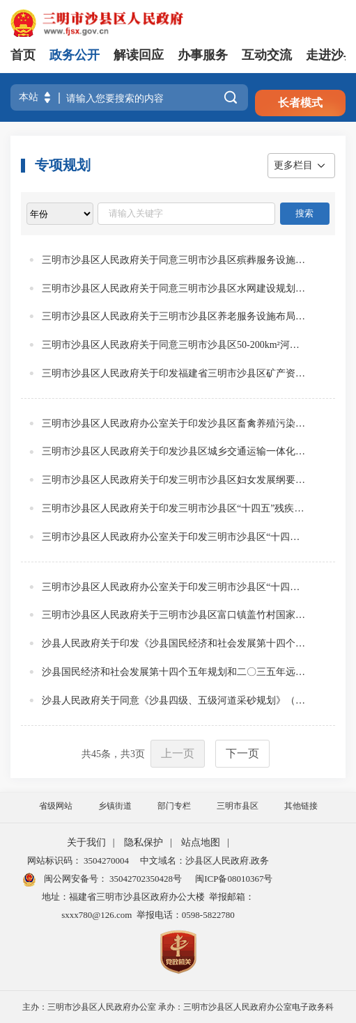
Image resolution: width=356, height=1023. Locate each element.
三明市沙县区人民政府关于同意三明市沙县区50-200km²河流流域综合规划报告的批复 (174, 345)
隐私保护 (143, 842)
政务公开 (74, 55)
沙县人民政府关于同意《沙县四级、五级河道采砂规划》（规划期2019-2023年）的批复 (174, 700)
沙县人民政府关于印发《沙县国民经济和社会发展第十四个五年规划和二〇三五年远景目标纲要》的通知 (174, 643)
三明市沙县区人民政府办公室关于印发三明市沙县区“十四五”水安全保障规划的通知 (174, 587)
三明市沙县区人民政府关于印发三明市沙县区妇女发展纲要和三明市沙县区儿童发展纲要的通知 (174, 480)
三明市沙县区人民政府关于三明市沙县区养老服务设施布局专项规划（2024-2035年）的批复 (174, 316)
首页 (23, 55)
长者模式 (300, 103)
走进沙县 (331, 55)
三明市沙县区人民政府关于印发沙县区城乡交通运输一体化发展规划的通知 (174, 451)
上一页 (177, 753)
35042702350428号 (144, 878)
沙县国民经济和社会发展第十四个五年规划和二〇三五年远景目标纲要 (174, 672)
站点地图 (200, 842)
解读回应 (139, 55)
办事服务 (203, 55)
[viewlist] (59, 214)
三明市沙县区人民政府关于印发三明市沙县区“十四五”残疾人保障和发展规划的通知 (174, 508)
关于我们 (86, 842)
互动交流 (267, 55)
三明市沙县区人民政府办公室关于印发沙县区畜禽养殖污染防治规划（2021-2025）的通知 (174, 423)
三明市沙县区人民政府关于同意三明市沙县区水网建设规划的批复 (174, 288)
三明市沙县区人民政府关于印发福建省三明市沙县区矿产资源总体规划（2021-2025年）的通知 (174, 373)
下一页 (242, 753)
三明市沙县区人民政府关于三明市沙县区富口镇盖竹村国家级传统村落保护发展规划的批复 (174, 615)
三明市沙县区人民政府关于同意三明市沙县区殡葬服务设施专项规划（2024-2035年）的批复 (174, 260)
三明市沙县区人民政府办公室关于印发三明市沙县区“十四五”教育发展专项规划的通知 (174, 537)
